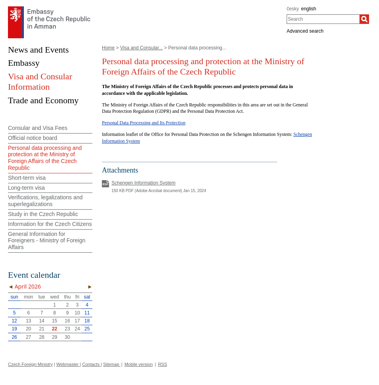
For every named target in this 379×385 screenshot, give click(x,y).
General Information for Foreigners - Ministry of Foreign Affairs (47, 241)
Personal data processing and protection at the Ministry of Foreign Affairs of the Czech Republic (45, 158)
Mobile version (139, 364)
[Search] (364, 19)
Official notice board (32, 138)
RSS (162, 364)
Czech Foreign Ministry (30, 364)
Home (108, 48)
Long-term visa (26, 188)
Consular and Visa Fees (37, 128)
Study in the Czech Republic (43, 214)
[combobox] (323, 19)
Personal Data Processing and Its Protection (144, 123)
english (308, 9)
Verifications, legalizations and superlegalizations (45, 200)
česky (293, 9)
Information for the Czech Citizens (50, 224)
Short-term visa (27, 178)
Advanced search (305, 31)
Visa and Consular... (141, 48)
